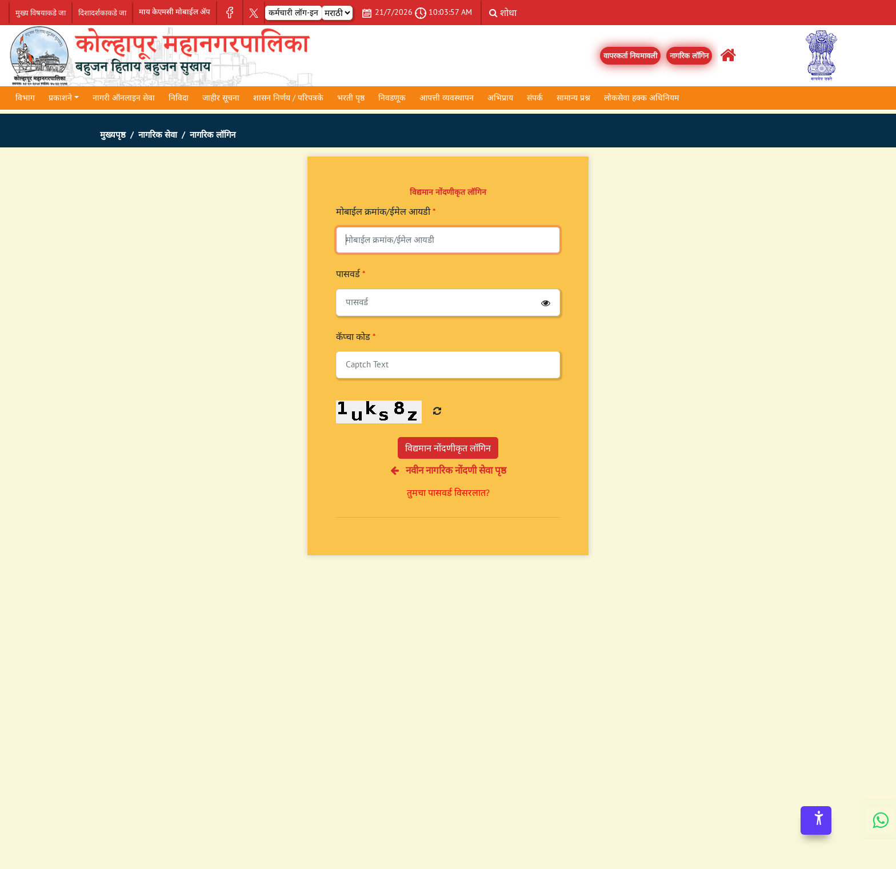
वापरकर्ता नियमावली (630, 55)
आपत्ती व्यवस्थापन (446, 98)
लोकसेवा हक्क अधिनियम (641, 98)
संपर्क (535, 98)
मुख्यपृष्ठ (113, 135)
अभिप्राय (500, 98)
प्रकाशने (60, 98)
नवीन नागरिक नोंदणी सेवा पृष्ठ (448, 470)
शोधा (503, 12)
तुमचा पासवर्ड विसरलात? (448, 492)
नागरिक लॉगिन (689, 55)
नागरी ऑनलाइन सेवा (124, 98)
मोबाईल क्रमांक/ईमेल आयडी (385, 211)
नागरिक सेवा (157, 135)
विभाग (25, 98)
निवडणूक (392, 98)
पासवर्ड (350, 273)
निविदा (179, 98)
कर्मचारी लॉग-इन (293, 12)
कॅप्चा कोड (355, 336)
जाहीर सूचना (220, 98)
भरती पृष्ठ (351, 98)
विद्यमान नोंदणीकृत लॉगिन (448, 448)
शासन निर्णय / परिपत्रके (288, 98)
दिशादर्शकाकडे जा (102, 13)
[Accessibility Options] (816, 820)
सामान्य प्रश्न (573, 98)
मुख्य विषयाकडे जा (40, 13)
